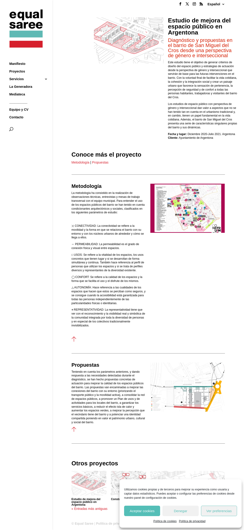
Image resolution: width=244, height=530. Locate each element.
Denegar (180, 511)
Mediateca (17, 86)
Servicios (16, 71)
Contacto (16, 109)
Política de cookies (165, 521)
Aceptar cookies (142, 511)
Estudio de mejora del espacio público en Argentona (86, 502)
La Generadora (20, 78)
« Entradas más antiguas (90, 509)
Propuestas (100, 162)
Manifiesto (17, 55)
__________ (18, 93)
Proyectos (17, 63)
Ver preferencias (219, 511)
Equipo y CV (18, 101)
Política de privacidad (192, 521)
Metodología (80, 162)
